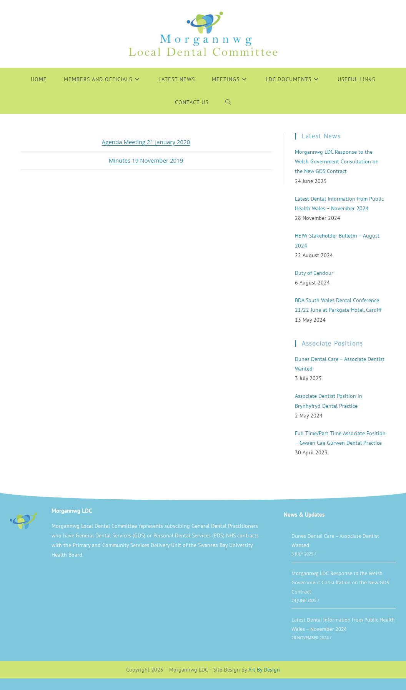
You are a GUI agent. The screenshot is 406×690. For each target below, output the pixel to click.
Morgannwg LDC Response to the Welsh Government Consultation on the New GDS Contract (340, 582)
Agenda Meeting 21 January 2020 (146, 142)
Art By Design (264, 669)
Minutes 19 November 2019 (146, 160)
